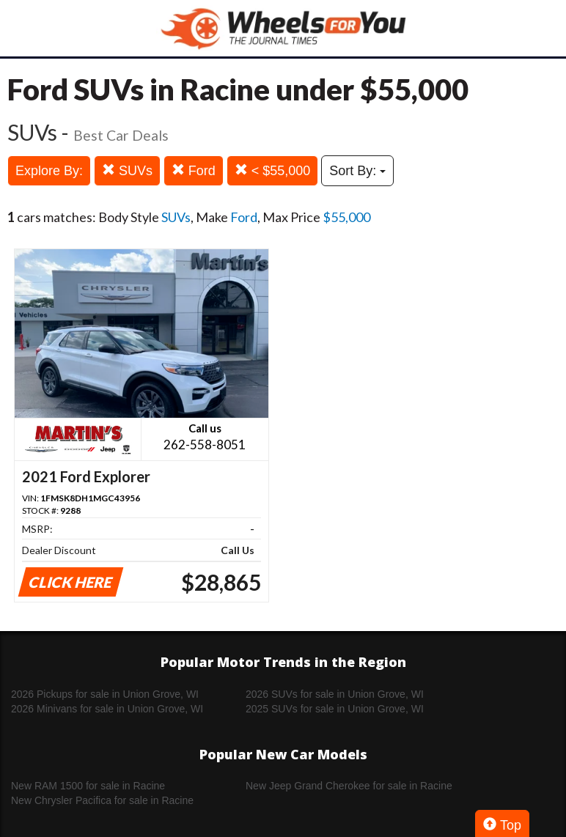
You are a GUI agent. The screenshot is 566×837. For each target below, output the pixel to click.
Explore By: (49, 170)
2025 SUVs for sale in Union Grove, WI (335, 709)
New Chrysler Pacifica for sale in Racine (102, 800)
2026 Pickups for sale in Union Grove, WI (105, 694)
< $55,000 (273, 170)
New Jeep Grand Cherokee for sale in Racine (349, 786)
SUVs (127, 170)
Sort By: (357, 170)
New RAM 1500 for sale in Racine (88, 786)
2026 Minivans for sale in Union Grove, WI (107, 709)
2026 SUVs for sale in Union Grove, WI (335, 694)
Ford (194, 170)
